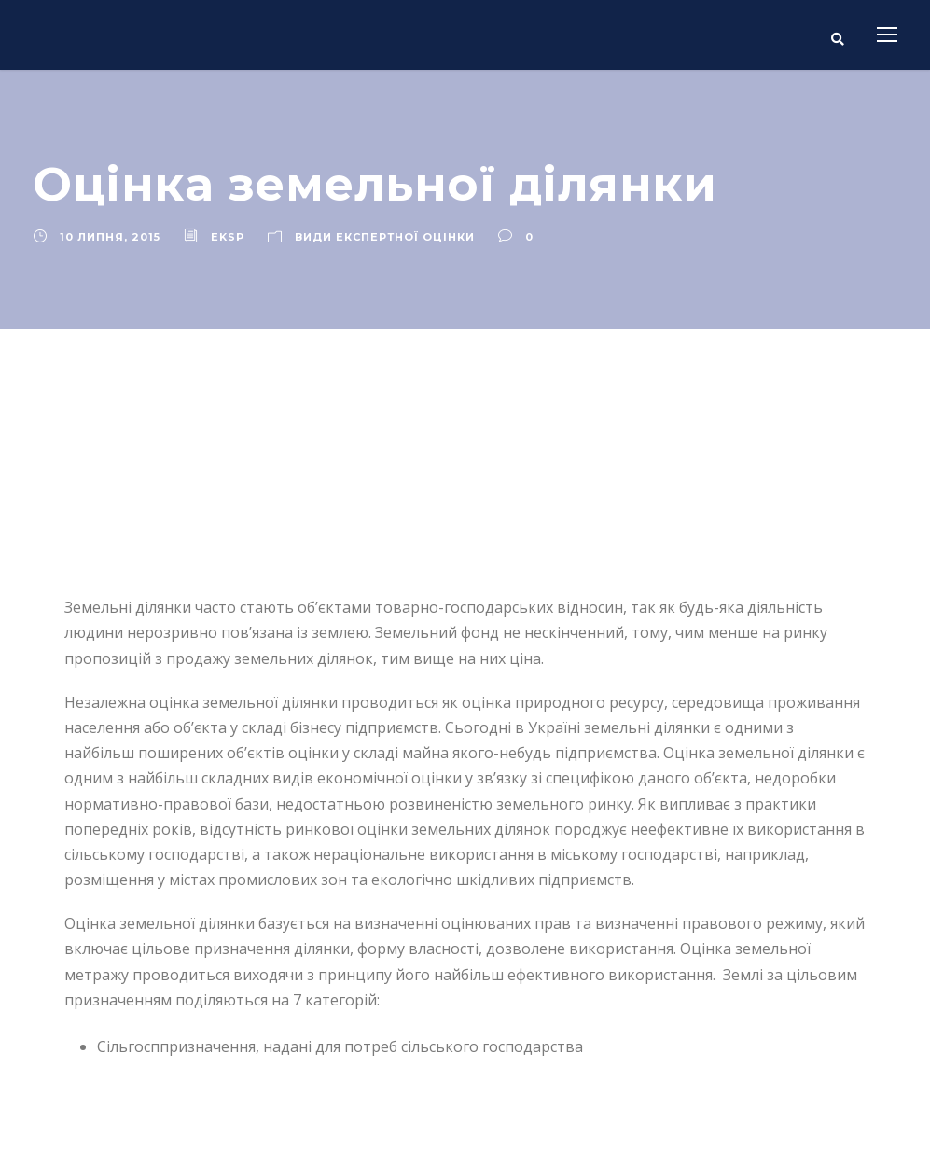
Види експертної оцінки (385, 236)
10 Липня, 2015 (110, 236)
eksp (227, 236)
